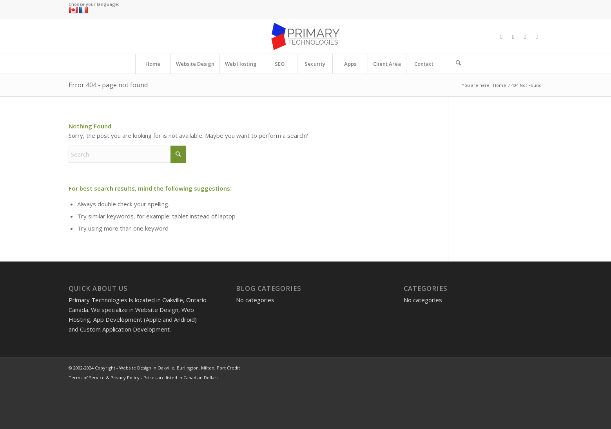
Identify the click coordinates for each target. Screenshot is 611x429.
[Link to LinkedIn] (537, 36)
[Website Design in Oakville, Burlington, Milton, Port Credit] (305, 36)
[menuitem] (152, 64)
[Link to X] (513, 36)
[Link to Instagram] (525, 36)
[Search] (458, 64)
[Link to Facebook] (502, 36)
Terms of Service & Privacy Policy (104, 377)
